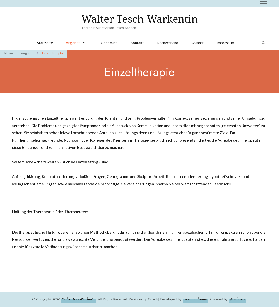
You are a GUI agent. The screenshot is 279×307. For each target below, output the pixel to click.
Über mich (109, 43)
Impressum (225, 43)
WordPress (237, 299)
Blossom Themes (195, 299)
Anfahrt (197, 43)
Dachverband (167, 43)
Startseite (45, 43)
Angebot (73, 43)
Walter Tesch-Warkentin (139, 18)
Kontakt (137, 43)
